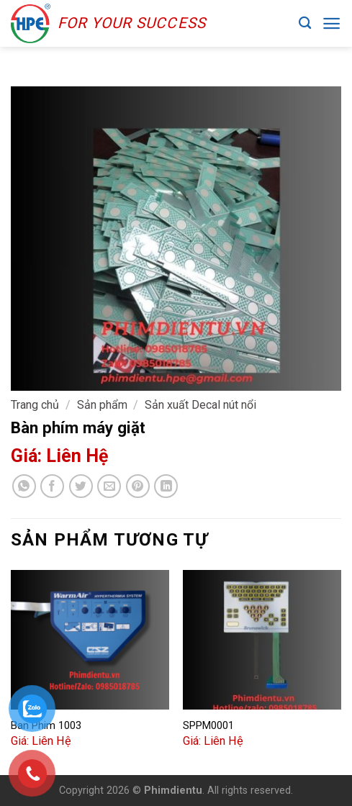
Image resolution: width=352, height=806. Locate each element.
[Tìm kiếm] (305, 23)
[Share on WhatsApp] (24, 486)
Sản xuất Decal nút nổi (200, 405)
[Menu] (331, 23)
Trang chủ (35, 405)
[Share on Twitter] (81, 486)
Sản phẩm (102, 405)
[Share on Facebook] (52, 486)
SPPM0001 (208, 725)
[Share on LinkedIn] (166, 486)
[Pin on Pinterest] (138, 486)
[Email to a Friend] (109, 486)
